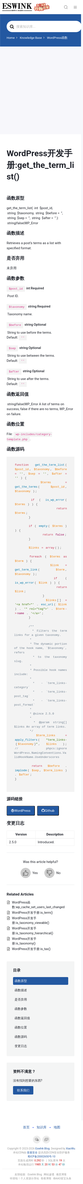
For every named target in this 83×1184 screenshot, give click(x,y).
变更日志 (21, 1046)
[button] (29, 873)
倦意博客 (61, 1174)
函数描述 (21, 990)
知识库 (42, 1127)
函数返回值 (22, 1018)
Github (48, 811)
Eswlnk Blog (42, 1148)
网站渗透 (49, 1174)
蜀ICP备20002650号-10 (41, 1156)
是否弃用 (21, 999)
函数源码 (21, 1036)
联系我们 (23, 1090)
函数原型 (21, 981)
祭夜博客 (46, 1178)
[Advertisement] (41, 90)
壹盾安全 (32, 1152)
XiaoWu (70, 1148)
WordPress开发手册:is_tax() (31, 949)
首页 (26, 1127)
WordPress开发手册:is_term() (32, 912)
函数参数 (21, 1009)
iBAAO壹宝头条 (62, 1178)
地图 (57, 1127)
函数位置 (21, 1027)
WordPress (20, 811)
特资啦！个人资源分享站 (24, 1178)
